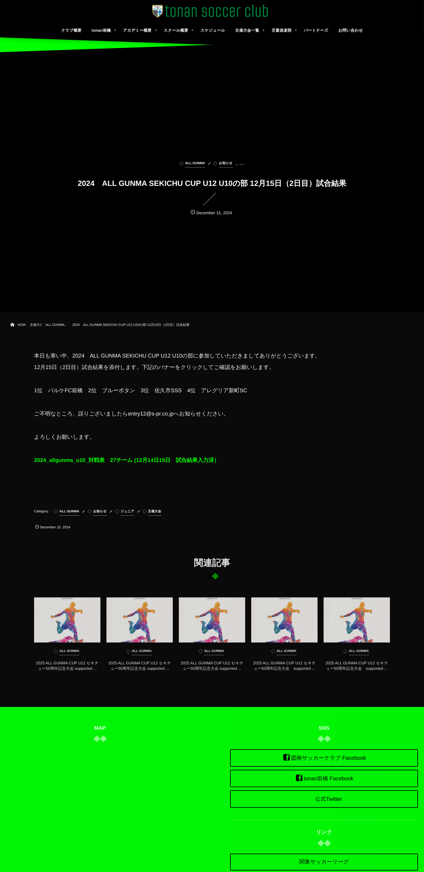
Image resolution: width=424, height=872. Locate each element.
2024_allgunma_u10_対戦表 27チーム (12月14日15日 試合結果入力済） (126, 460)
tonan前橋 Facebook (328, 778)
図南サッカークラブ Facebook (328, 758)
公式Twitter (328, 799)
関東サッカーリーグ (324, 862)
